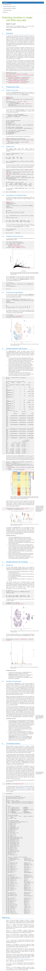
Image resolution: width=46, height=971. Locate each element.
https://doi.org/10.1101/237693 (24, 957)
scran (33, 65)
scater (24, 149)
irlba (20, 280)
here (29, 710)
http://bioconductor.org (20, 788)
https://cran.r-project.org (26, 787)
